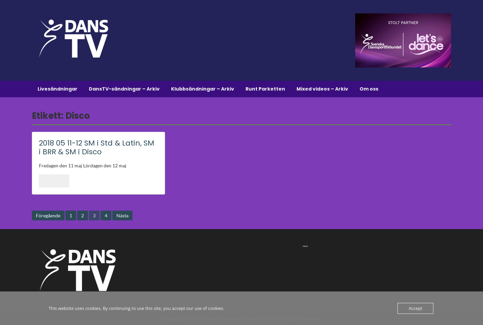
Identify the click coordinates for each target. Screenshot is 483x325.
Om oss (369, 89)
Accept (415, 308)
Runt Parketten (265, 89)
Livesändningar (57, 89)
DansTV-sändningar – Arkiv (124, 89)
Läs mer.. (54, 180)
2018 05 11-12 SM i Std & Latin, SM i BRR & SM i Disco (96, 147)
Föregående (48, 215)
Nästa (122, 215)
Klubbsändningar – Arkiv (202, 89)
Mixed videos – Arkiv (322, 89)
